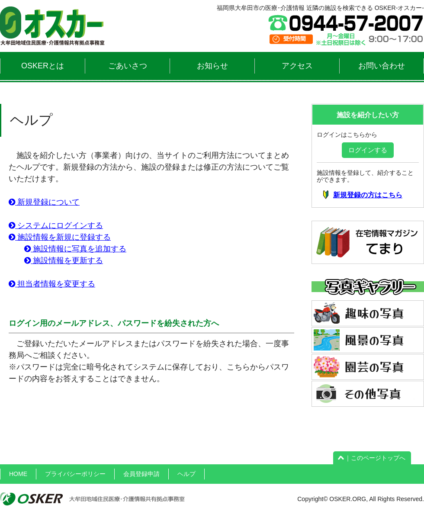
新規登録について (44, 202)
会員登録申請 (141, 473)
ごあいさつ (127, 65)
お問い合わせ (381, 65)
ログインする (367, 150)
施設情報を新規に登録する (60, 237)
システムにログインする (56, 225)
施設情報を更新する (63, 260)
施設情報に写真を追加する (75, 248)
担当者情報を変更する (52, 284)
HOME (18, 473)
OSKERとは (42, 65)
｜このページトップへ (372, 457)
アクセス (297, 65)
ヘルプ (186, 473)
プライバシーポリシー (75, 473)
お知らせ (212, 65)
